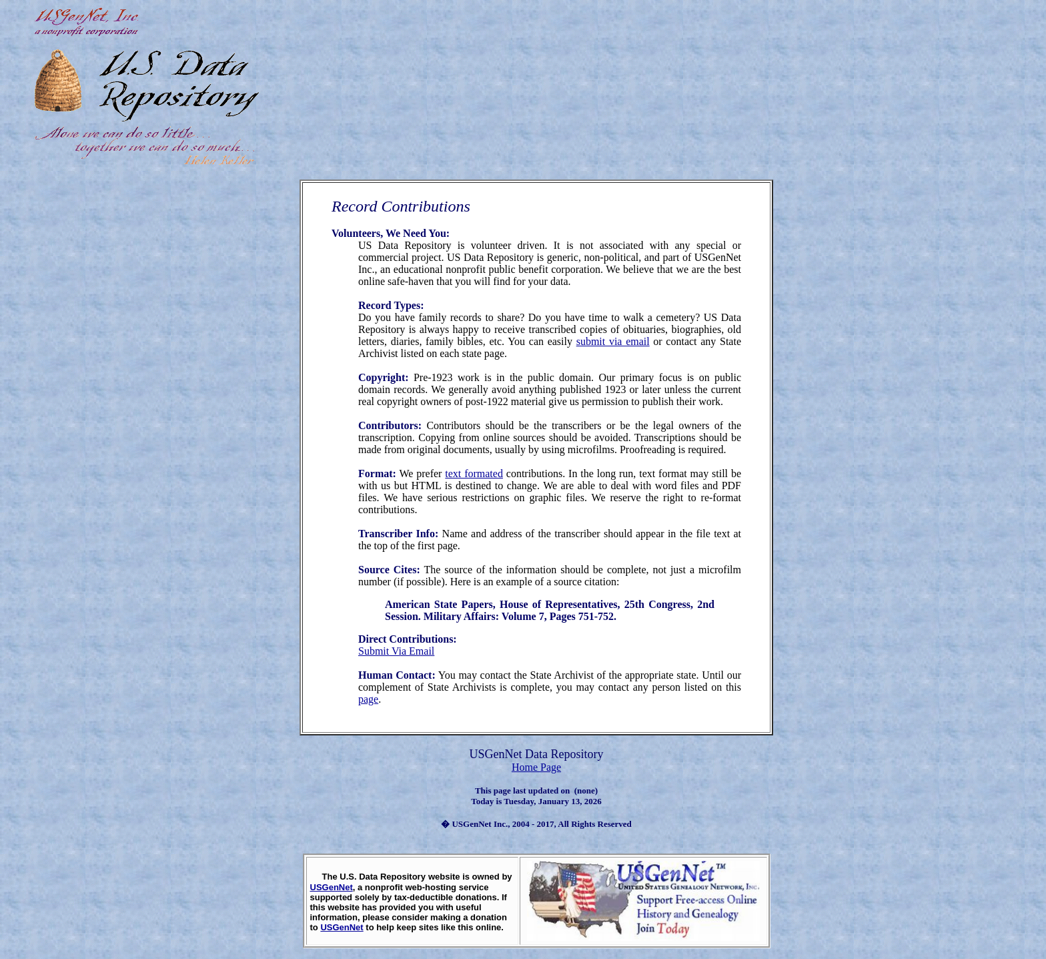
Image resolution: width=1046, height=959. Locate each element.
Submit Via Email (396, 651)
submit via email (613, 341)
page (368, 699)
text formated (474, 473)
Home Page (536, 767)
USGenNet (331, 887)
